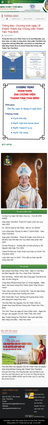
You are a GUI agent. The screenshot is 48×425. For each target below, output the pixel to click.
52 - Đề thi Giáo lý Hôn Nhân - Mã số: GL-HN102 (21, 228)
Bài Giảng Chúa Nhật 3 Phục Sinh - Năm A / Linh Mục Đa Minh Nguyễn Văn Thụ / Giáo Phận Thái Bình (23, 272)
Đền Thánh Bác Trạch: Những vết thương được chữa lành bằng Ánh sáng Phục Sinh (22, 298)
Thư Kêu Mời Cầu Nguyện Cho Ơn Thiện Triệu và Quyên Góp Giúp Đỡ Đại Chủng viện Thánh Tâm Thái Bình (23, 305)
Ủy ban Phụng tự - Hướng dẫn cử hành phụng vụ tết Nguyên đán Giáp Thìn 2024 (22, 247)
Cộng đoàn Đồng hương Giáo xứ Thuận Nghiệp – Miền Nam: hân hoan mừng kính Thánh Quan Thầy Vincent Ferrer (23, 285)
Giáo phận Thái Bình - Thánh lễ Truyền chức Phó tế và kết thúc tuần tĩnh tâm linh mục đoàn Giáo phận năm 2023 (23, 239)
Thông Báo (39, 19)
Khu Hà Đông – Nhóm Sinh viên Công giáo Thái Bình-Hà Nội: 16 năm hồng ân (24, 278)
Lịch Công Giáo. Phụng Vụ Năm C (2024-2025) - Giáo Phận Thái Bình (23, 232)
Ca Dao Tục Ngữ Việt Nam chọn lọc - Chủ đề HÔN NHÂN (22, 217)
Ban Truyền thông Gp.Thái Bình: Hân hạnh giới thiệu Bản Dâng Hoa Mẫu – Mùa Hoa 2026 (22, 318)
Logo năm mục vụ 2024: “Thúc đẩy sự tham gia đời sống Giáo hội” (22, 259)
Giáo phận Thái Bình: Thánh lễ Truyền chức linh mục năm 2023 (22, 223)
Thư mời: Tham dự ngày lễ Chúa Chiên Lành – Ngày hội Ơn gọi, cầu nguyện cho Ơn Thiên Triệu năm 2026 (24, 312)
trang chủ (16, 19)
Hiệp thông (27, 19)
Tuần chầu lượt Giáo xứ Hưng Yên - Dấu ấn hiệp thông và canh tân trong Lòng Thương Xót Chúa (23, 292)
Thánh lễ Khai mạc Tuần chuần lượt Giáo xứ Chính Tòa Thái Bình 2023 (23, 253)
